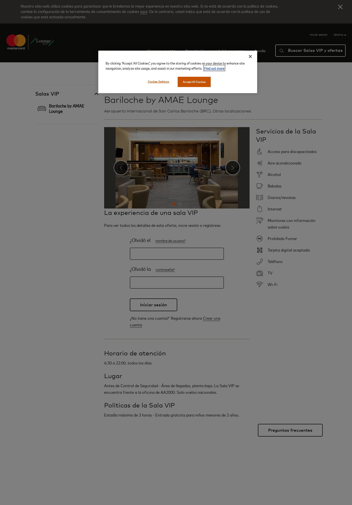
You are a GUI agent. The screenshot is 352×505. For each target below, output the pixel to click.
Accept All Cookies (194, 82)
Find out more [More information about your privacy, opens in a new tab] (214, 68)
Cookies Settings (158, 81)
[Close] (250, 56)
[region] (177, 72)
